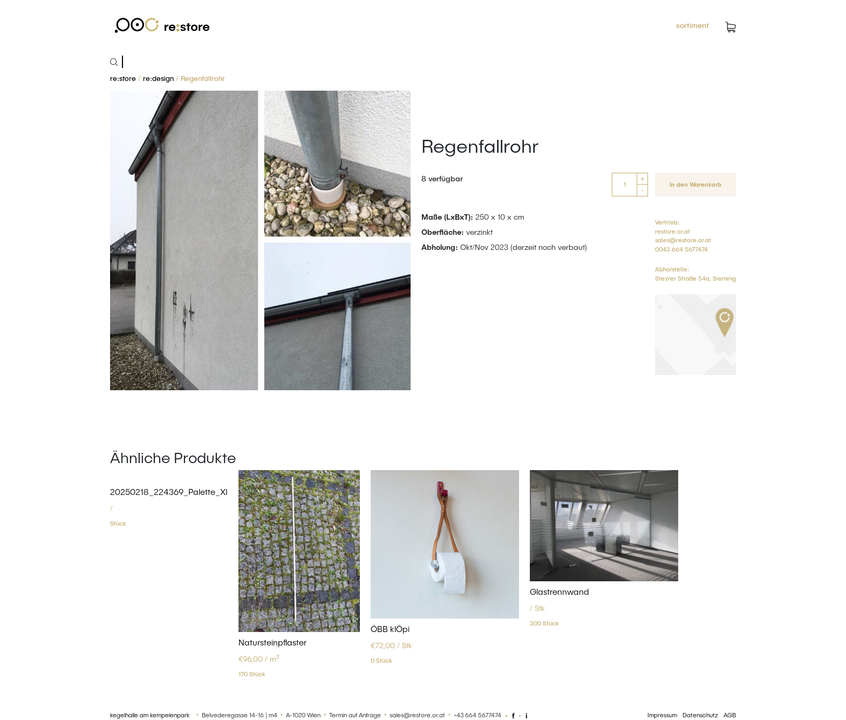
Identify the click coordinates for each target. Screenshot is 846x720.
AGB (730, 714)
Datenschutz (700, 714)
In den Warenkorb (695, 184)
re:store (123, 78)
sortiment (692, 25)
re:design (158, 78)
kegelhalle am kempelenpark (149, 714)
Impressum (662, 714)
